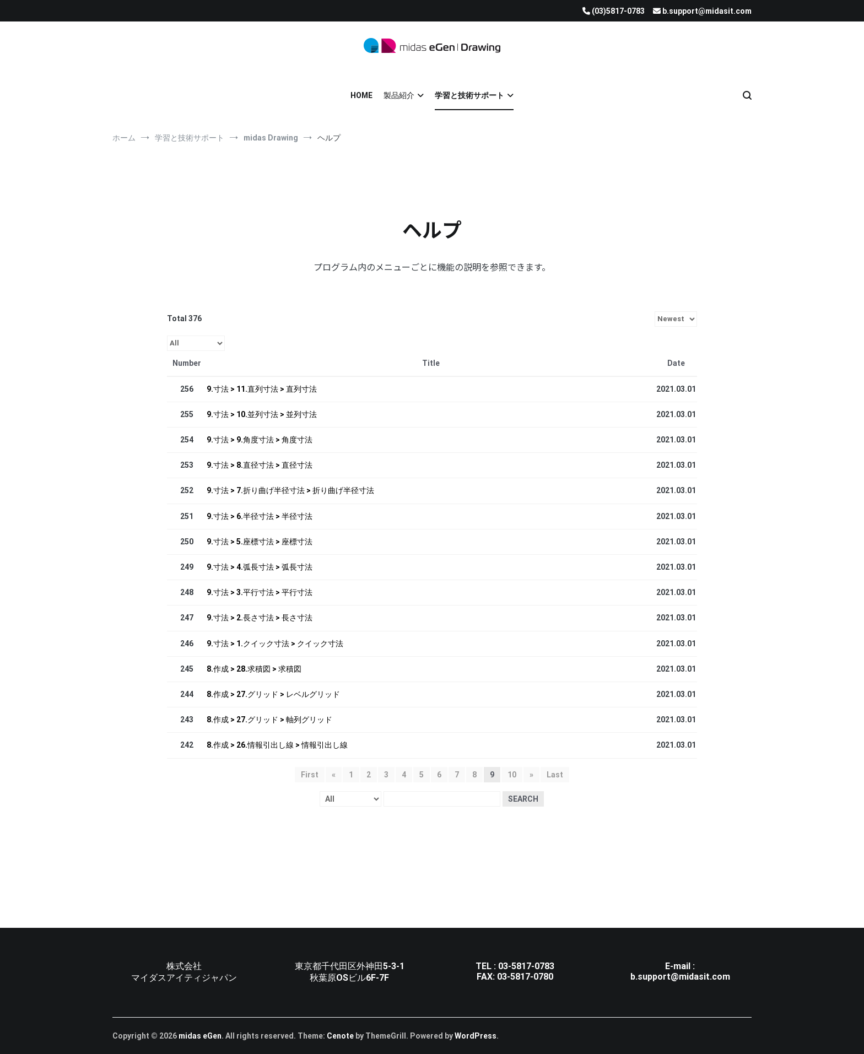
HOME (361, 95)
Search (523, 798)
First (309, 774)
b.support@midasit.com (680, 976)
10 (511, 774)
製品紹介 (399, 95)
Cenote (340, 1035)
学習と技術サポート (469, 95)
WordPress (475, 1035)
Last (555, 774)
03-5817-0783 (526, 966)
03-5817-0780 (525, 976)
